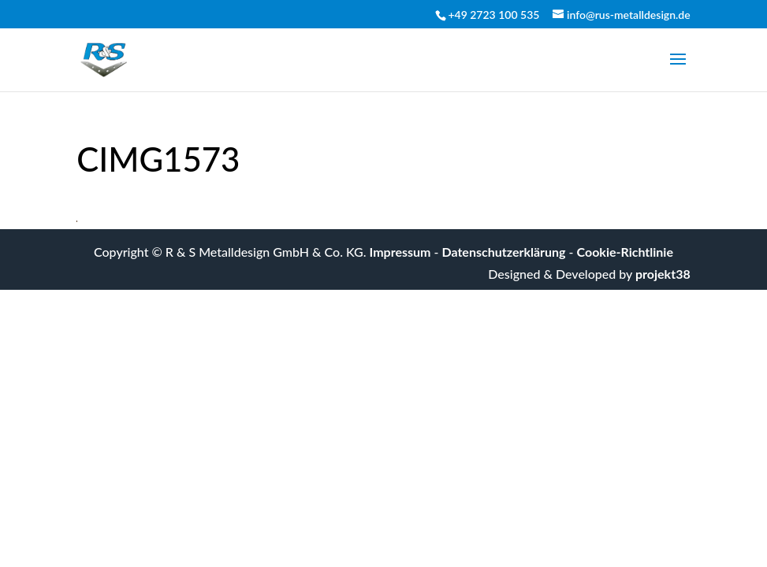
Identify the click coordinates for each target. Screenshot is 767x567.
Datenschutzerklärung (504, 251)
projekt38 (663, 273)
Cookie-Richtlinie (625, 251)
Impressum (400, 251)
